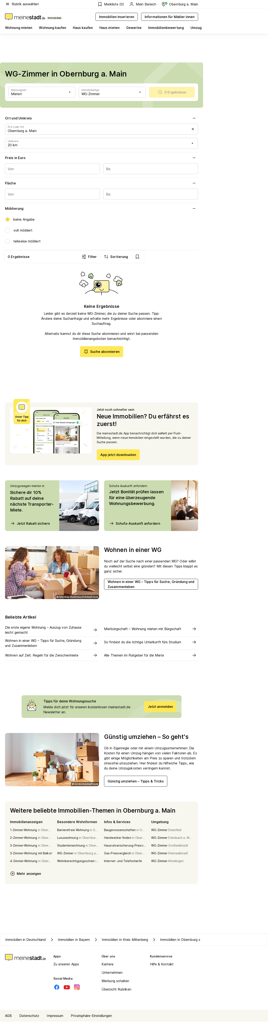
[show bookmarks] (190, 256)
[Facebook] (56, 988)
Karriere (107, 965)
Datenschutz (29, 1017)
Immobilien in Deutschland (25, 941)
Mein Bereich (142, 4)
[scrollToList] (172, 92)
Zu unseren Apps (66, 965)
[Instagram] (76, 988)
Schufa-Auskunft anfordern (134, 524)
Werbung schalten (115, 982)
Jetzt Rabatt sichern (30, 524)
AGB (8, 1017)
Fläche (101, 183)
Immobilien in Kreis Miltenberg (120, 941)
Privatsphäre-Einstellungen (91, 1017)
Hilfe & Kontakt (162, 965)
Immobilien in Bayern (69, 941)
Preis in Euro (101, 158)
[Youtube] (66, 988)
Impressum (55, 1017)
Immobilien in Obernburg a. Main (181, 941)
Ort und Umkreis (101, 118)
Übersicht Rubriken (116, 991)
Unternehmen (112, 974)
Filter (141, 256)
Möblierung (101, 208)
